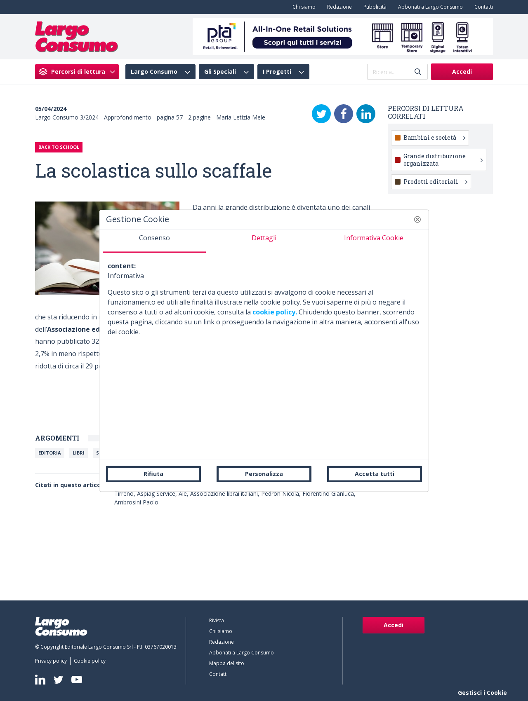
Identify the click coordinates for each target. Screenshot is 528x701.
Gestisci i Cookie (482, 692)
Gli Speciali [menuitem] (220, 71)
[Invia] (417, 71)
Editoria (49, 453)
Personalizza (264, 474)
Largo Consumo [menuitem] (154, 71)
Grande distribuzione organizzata (443, 159)
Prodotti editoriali (435, 181)
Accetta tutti (374, 474)
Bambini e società (434, 137)
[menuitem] (302, 7)
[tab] (154, 241)
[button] (417, 219)
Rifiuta (153, 474)
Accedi (462, 71)
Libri (79, 453)
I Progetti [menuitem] (277, 71)
